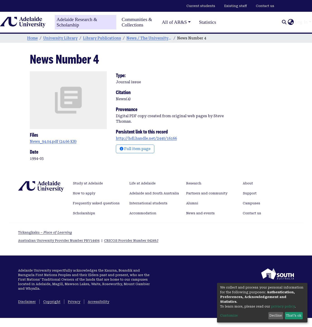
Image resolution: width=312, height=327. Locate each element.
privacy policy (283, 306)
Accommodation (142, 213)
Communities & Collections (137, 22)
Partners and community (206, 193)
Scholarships (84, 213)
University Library (60, 38)
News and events (200, 213)
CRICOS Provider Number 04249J (131, 240)
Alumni (192, 203)
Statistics (207, 22)
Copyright (51, 301)
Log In (301, 22)
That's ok (293, 315)
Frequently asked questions (96, 203)
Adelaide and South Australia (154, 193)
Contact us (265, 6)
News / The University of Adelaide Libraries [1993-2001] (149, 38)
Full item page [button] (135, 149)
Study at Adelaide (88, 183)
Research (193, 183)
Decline (275, 315)
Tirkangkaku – (45, 232)
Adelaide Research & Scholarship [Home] (77, 22)
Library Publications (102, 38)
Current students (200, 6)
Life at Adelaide (142, 183)
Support (250, 193)
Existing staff (235, 6)
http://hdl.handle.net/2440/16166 (146, 138)
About (248, 183)
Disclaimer (27, 301)
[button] (290, 22)
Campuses (251, 203)
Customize (229, 315)
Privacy (74, 301)
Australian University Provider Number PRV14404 (59, 240)
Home (32, 38)
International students (148, 203)
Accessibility (98, 301)
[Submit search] (284, 22)
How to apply (84, 193)
